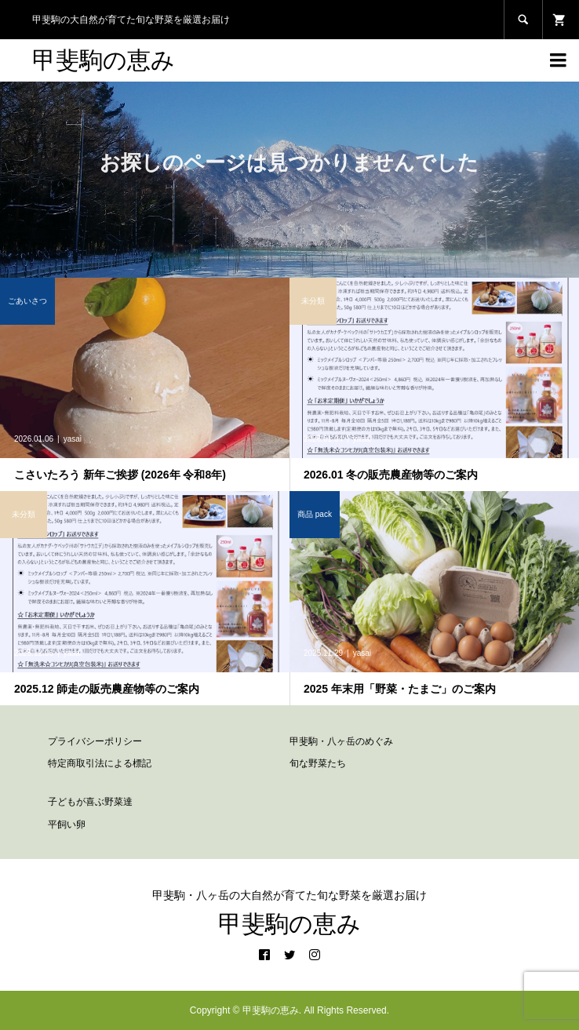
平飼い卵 (67, 824)
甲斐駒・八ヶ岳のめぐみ (341, 741)
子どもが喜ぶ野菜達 (90, 801)
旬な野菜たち (318, 763)
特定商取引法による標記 (99, 763)
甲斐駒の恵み (103, 60)
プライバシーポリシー (95, 741)
